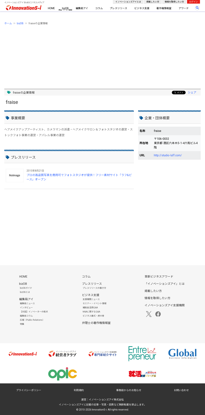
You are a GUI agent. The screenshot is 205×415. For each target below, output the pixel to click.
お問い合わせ (181, 390)
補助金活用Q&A (90, 307)
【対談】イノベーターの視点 (34, 311)
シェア (192, 92)
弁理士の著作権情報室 (96, 323)
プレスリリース (118, 8)
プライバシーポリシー (28, 390)
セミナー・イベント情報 (94, 303)
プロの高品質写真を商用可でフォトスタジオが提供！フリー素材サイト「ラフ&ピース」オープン (79, 177)
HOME (51, 8)
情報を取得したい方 (174, 2)
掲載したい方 (152, 2)
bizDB (65, 8)
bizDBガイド (26, 288)
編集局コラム (26, 316)
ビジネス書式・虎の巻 (93, 316)
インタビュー (26, 307)
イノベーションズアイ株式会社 (106, 399)
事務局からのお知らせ (128, 390)
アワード (184, 8)
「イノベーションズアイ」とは (165, 283)
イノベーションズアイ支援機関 (165, 305)
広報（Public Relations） (32, 320)
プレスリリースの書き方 (94, 288)
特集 (22, 324)
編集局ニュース (27, 303)
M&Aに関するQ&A (91, 311)
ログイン (193, 2)
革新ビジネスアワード (159, 276)
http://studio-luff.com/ (168, 155)
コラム (99, 8)
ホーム (8, 23)
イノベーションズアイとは (128, 2)
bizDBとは (25, 292)
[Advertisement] (102, 55)
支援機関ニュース (91, 299)
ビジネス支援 (141, 8)
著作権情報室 (163, 8)
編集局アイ (82, 8)
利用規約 (79, 390)
